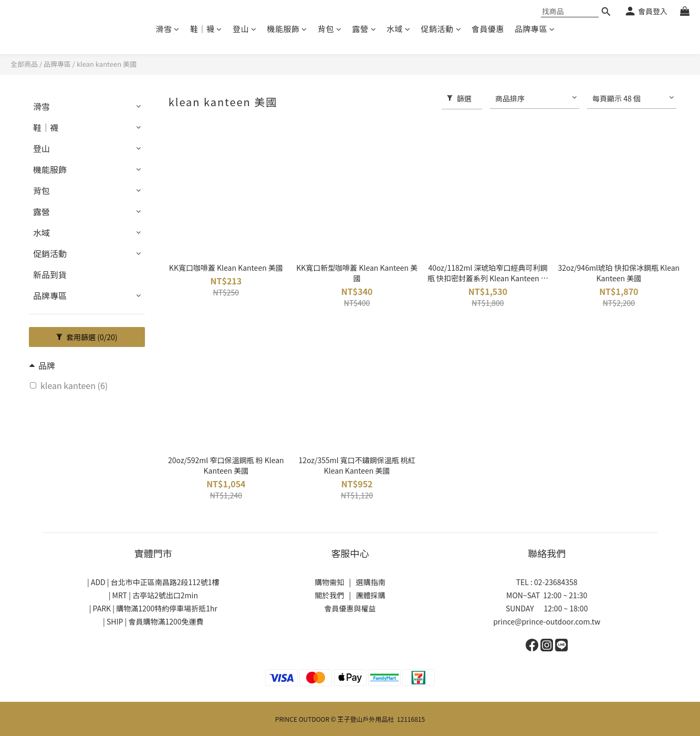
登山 (245, 28)
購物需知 (329, 582)
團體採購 (370, 595)
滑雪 (167, 28)
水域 (398, 28)
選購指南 (370, 582)
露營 (364, 28)
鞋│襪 (206, 28)
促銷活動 (441, 28)
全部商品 (24, 64)
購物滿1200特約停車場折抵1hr (166, 608)
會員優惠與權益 (350, 608)
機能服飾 (287, 28)
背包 (330, 28)
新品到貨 (50, 274)
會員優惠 (488, 28)
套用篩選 (87, 337)
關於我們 (329, 595)
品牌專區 (535, 28)
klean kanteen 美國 (107, 64)
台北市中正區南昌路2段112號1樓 (165, 582)
